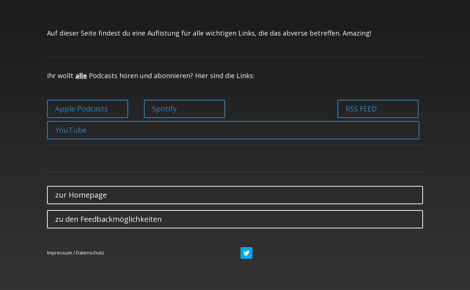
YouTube (71, 130)
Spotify (164, 109)
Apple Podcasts (81, 109)
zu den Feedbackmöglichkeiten (108, 219)
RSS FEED (361, 109)
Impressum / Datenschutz (75, 252)
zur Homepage (81, 195)
